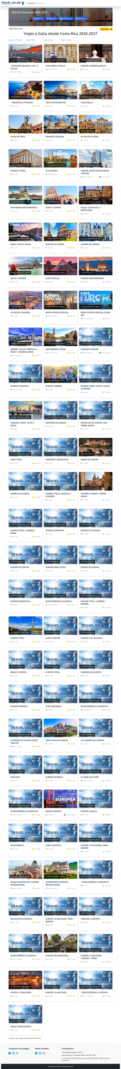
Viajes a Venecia (66, 40)
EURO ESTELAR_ (53, 278)
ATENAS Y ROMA (18, 170)
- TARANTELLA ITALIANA (21, 102)
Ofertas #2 (52, 19)
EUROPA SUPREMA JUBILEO (93, 66)
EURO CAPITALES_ (54, 845)
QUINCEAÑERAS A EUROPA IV (94, 706)
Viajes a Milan (30, 40)
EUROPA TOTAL (17, 638)
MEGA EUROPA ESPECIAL (57, 312)
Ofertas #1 (39, 19)
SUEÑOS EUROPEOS (19, 386)
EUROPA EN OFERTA (19, 567)
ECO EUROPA (52, 170)
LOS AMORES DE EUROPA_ (93, 740)
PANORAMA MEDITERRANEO (23, 207)
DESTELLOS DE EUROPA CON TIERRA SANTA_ (94, 424)
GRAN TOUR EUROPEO (20, 1026)
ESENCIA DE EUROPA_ (91, 530)
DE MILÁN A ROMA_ (90, 136)
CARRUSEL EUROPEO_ (91, 919)
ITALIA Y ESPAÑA (18, 278)
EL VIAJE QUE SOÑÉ (90, 777)
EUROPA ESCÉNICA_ (55, 777)
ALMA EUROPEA (53, 638)
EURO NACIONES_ (54, 706)
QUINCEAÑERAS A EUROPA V (59, 601)
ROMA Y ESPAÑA (53, 207)
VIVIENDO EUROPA (89, 349)
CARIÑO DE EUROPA (90, 244)
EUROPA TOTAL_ (53, 672)
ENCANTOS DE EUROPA (21, 919)
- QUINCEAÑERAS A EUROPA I (94, 992)
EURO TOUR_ (16, 459)
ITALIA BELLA (87, 102)
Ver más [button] (40, 3)
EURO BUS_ (15, 777)
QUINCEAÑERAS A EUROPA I (23, 955)
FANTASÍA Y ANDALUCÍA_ (57, 459)
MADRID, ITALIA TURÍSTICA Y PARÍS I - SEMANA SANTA (23, 350)
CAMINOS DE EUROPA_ (91, 672)
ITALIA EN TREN (17, 136)
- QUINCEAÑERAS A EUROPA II (95, 882)
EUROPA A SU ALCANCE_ (92, 638)
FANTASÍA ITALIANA (55, 136)
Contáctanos (31, 3)
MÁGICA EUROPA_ (18, 672)
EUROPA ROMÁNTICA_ (20, 601)
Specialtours (81, 19)
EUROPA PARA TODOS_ (56, 567)
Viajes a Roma (48, 40)
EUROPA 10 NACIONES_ (56, 992)
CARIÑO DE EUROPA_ (20, 493)
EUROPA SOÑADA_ (54, 386)
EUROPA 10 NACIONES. (21, 992)
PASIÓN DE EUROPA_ (90, 567)
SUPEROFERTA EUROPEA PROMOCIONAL (57, 883)
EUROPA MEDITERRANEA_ (93, 278)
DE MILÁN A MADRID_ (20, 312)
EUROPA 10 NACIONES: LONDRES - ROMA (91, 957)
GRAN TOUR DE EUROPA (57, 740)
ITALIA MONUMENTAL (56, 102)
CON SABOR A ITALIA (55, 66)
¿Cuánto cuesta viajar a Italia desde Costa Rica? (25, 1038)
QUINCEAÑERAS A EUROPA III (24, 811)
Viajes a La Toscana (15, 40)
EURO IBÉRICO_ (17, 845)
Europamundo (66, 19)
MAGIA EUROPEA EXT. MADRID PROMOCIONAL (24, 883)
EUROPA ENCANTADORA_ (57, 955)
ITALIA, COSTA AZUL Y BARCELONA (91, 209)
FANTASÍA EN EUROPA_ (56, 422)
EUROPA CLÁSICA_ (89, 811)
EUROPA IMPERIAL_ (19, 706)
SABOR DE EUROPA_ (90, 459)
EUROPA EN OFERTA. (55, 244)
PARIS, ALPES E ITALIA (20, 244)
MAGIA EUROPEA (53, 811)
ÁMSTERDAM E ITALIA (56, 349)
